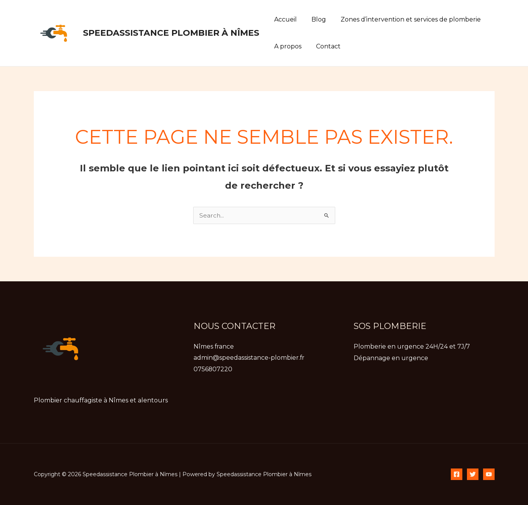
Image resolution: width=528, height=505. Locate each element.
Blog (315, 19)
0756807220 (213, 369)
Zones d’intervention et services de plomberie (405, 19)
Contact (325, 46)
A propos (286, 46)
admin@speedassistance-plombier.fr (249, 358)
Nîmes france (214, 346)
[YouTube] (489, 474)
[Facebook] (456, 474)
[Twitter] (472, 474)
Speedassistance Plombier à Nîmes (171, 33)
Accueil (284, 19)
